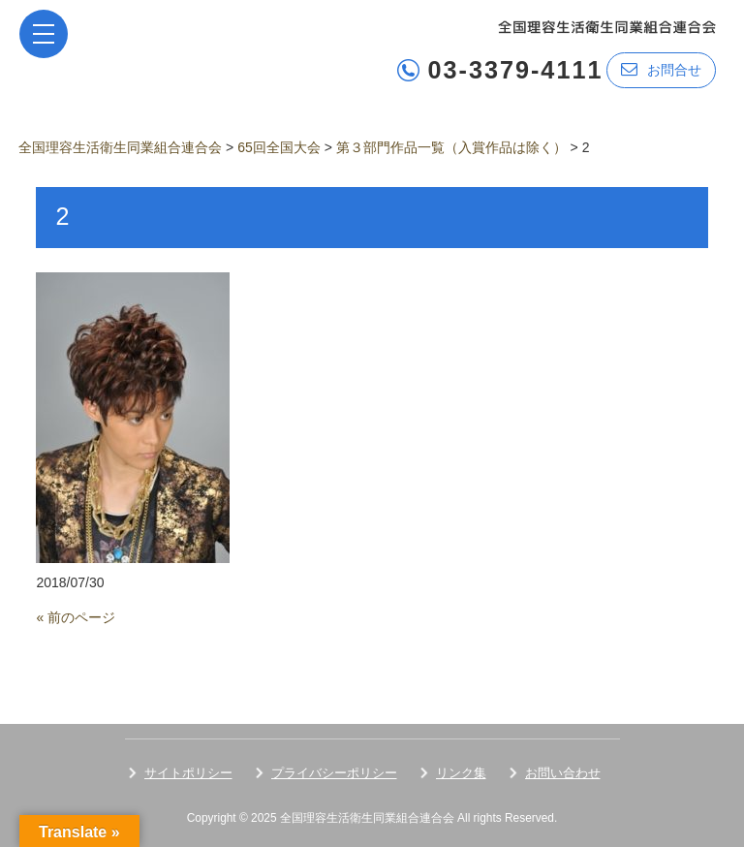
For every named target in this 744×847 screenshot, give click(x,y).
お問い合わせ (563, 773)
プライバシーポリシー (334, 773)
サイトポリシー (188, 773)
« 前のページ (75, 617)
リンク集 (461, 773)
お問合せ (661, 69)
